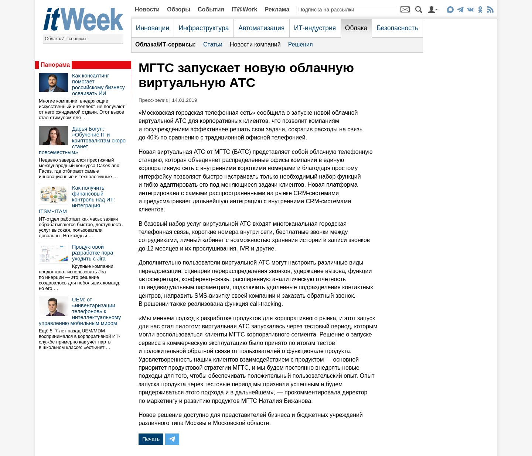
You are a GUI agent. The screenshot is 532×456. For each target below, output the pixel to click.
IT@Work (245, 9)
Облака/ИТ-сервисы (65, 38)
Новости (147, 9)
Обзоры (178, 9)
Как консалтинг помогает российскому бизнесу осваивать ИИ (98, 84)
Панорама (55, 65)
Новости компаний (255, 44)
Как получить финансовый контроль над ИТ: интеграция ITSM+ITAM (77, 199)
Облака (356, 28)
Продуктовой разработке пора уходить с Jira (92, 253)
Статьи (212, 44)
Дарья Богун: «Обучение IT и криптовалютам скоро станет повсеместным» (82, 140)
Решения (300, 44)
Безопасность (397, 28)
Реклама (277, 9)
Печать (151, 439)
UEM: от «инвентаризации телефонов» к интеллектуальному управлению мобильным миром (80, 311)
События (211, 9)
